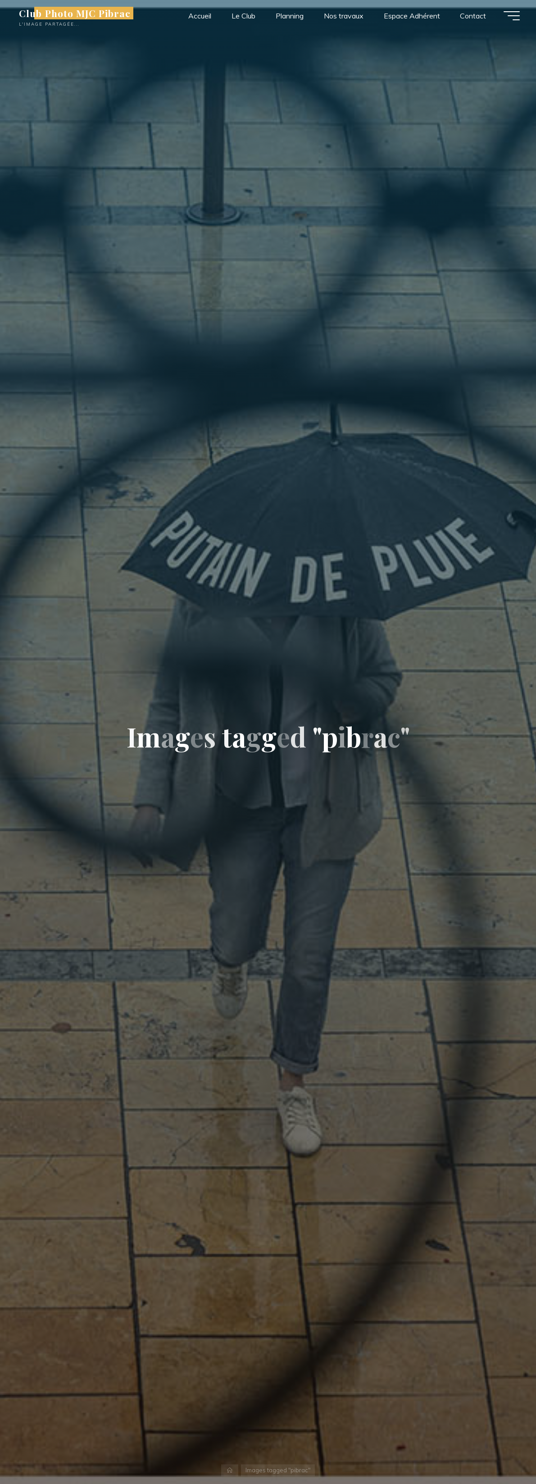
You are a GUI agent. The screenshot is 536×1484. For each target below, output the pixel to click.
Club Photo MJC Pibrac (76, 13)
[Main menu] (510, 15)
